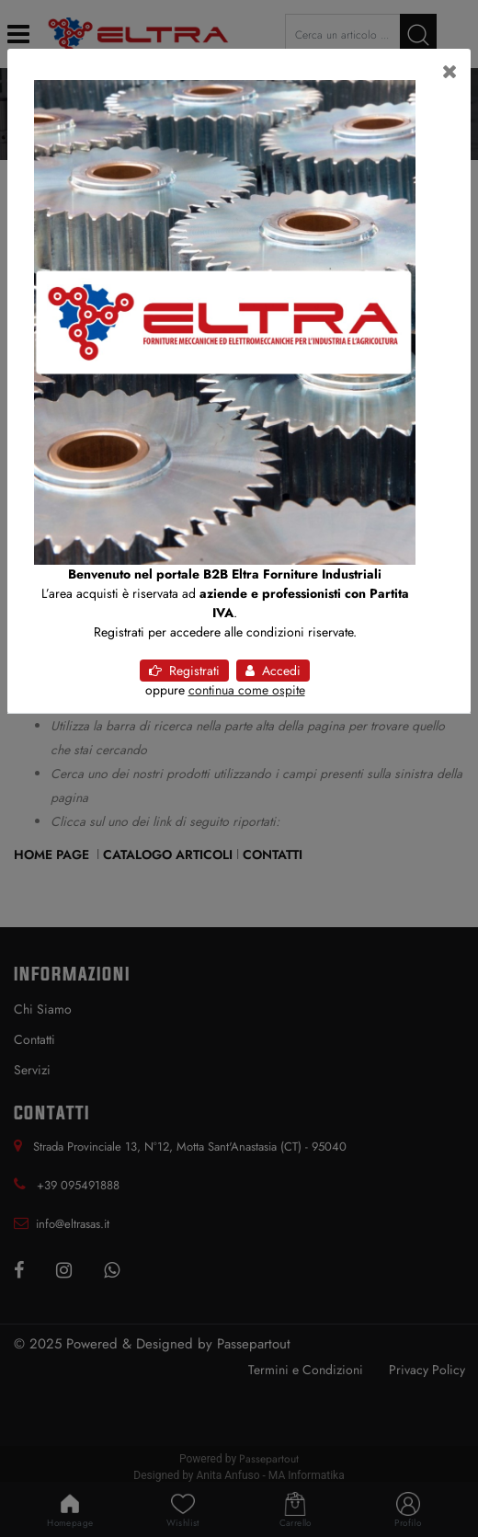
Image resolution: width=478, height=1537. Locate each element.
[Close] (450, 72)
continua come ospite (246, 690)
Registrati (184, 670)
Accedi (273, 670)
